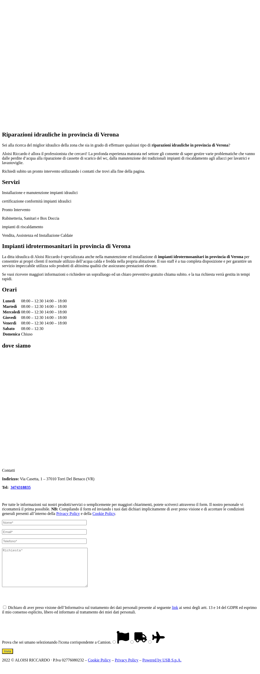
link (175, 615)
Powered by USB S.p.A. (162, 667)
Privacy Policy (68, 513)
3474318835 (21, 487)
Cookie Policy (103, 513)
